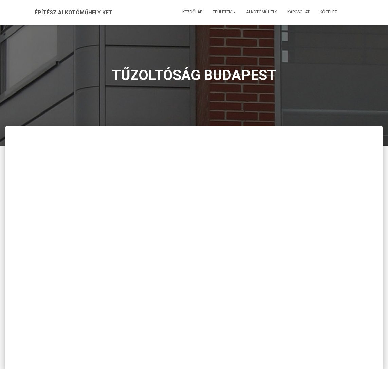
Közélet (328, 11)
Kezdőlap (192, 11)
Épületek (224, 11)
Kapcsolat (298, 11)
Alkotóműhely (261, 11)
